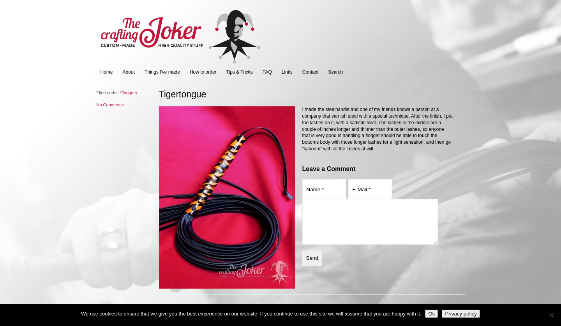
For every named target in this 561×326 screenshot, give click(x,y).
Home (107, 72)
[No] (551, 315)
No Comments (110, 104)
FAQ (267, 72)
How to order (203, 72)
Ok (431, 314)
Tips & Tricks (239, 72)
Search (335, 72)
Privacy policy (460, 314)
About (129, 72)
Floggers (128, 92)
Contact (310, 72)
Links (287, 72)
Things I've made (162, 72)
